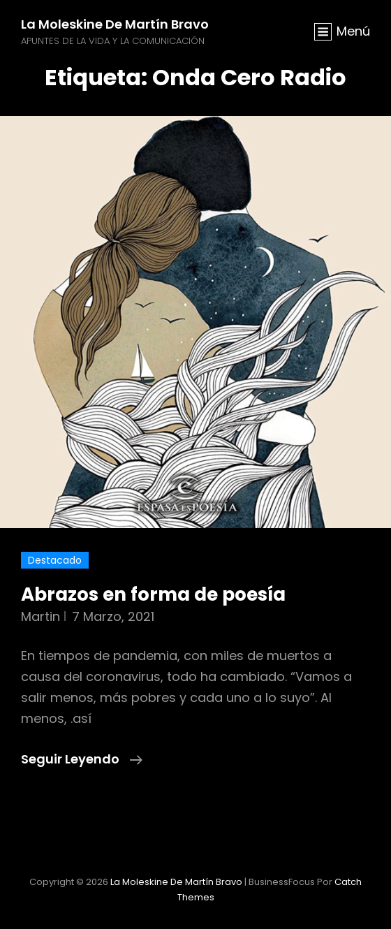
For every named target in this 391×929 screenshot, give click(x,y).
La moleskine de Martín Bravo (115, 24)
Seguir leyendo (81, 759)
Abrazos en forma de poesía (153, 594)
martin (40, 616)
